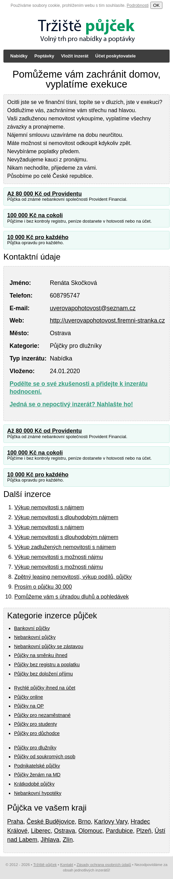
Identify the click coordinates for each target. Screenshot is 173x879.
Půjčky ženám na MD (37, 774)
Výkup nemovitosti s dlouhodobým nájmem (66, 517)
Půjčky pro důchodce (37, 733)
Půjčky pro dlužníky (35, 747)
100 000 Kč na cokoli (35, 215)
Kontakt (66, 865)
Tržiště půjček (45, 865)
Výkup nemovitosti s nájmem (49, 507)
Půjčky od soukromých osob (44, 756)
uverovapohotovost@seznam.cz (93, 308)
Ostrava (64, 830)
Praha (15, 821)
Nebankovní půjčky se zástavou (48, 646)
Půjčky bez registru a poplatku (47, 664)
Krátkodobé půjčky (34, 784)
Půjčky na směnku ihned (40, 655)
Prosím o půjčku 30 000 (43, 587)
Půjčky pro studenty (35, 724)
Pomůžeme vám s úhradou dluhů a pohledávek (71, 597)
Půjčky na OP (29, 706)
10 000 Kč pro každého (37, 237)
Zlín (67, 839)
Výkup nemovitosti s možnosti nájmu (58, 557)
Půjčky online (28, 697)
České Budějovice (51, 821)
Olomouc (90, 830)
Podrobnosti (138, 5)
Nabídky (19, 55)
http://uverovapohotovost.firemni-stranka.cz (107, 320)
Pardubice (119, 830)
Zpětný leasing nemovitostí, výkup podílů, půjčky (73, 577)
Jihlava (50, 839)
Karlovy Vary (110, 821)
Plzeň (143, 830)
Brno (84, 821)
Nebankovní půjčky (35, 637)
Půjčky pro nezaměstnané (42, 715)
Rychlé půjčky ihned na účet (44, 688)
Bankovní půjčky (32, 628)
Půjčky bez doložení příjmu (43, 674)
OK (156, 5)
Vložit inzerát (74, 55)
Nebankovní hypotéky (37, 793)
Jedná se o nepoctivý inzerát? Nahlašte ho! (71, 404)
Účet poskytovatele (115, 55)
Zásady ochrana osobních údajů (104, 865)
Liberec (41, 830)
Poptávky (44, 55)
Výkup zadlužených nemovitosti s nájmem (65, 547)
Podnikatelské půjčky (37, 766)
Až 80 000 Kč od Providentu (44, 194)
